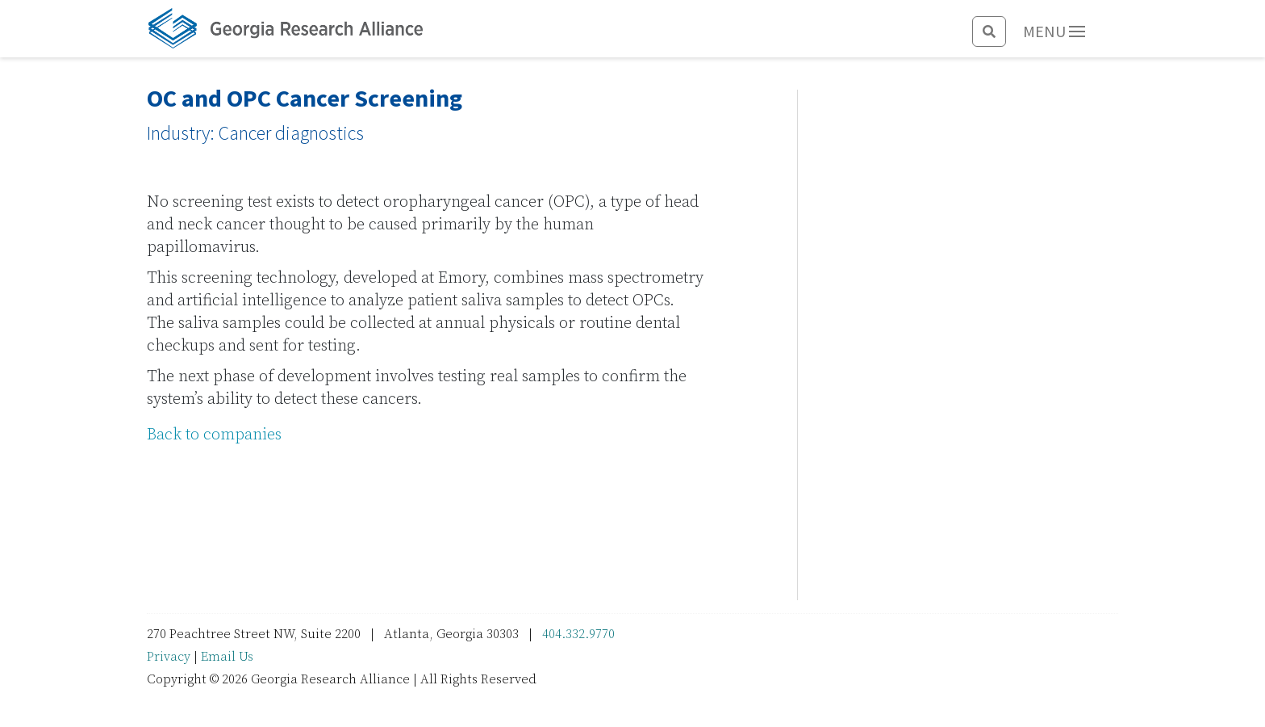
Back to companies (214, 435)
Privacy (168, 657)
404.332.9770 (578, 634)
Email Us (227, 657)
